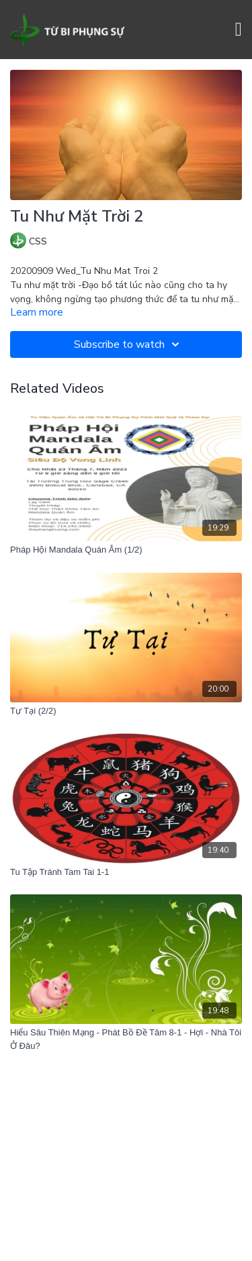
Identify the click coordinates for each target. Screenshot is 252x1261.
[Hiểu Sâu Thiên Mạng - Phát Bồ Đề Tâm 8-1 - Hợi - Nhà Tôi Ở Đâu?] (126, 1039)
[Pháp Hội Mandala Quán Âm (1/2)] (126, 550)
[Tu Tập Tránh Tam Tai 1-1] (126, 872)
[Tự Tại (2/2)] (126, 711)
